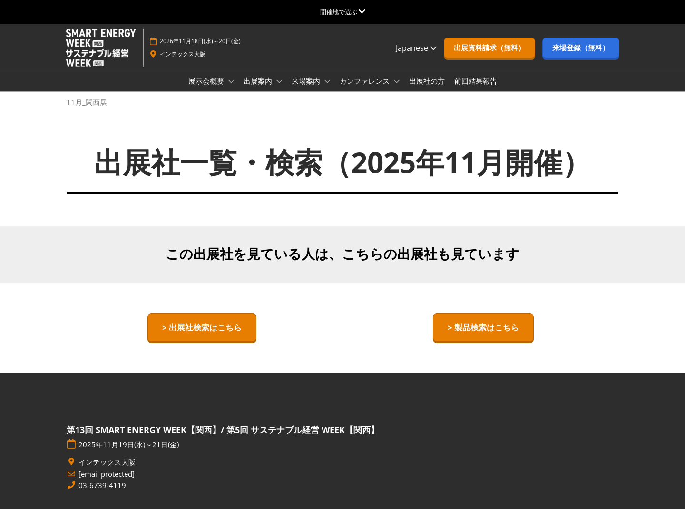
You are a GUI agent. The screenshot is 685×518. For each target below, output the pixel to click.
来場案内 (307, 89)
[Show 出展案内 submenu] (279, 90)
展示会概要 (207, 89)
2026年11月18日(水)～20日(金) (200, 50)
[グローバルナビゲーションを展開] (342, 12)
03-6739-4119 (102, 494)
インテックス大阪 (183, 63)
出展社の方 (427, 89)
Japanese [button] (416, 57)
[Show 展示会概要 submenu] (231, 90)
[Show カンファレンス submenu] (397, 90)
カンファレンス (365, 89)
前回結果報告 (475, 89)
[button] (489, 57)
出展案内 (259, 89)
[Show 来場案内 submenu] (327, 90)
